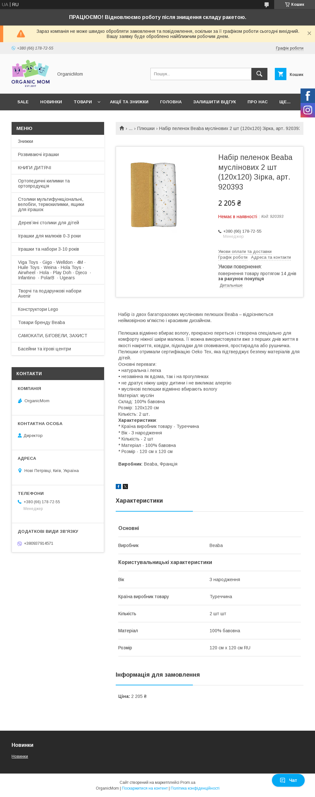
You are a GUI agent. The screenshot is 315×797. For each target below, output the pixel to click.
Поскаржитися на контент (145, 788)
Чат (288, 780)
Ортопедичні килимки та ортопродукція (44, 183)
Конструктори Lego (38, 309)
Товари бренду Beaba (41, 322)
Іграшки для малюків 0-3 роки (49, 235)
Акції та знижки (129, 101)
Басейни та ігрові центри (44, 348)
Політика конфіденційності (195, 788)
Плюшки (146, 128)
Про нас (258, 101)
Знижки (25, 141)
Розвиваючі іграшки (38, 154)
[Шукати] (259, 74)
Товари (83, 101)
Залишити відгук (214, 101)
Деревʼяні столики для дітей (48, 222)
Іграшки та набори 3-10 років (48, 249)
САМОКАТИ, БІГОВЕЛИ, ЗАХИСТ (52, 335)
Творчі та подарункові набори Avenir (49, 293)
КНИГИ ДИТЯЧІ (34, 167)
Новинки (51, 101)
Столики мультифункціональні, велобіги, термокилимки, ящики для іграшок (51, 204)
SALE (23, 101)
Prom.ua (187, 782)
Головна (171, 101)
